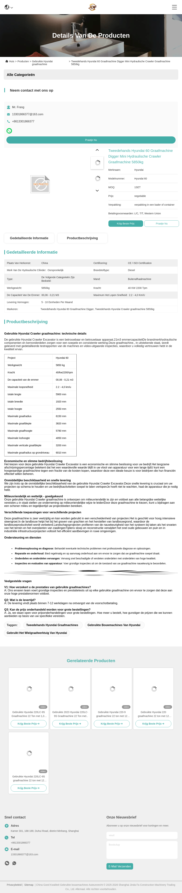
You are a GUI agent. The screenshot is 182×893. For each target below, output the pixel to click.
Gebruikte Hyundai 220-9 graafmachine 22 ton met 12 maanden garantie (111, 714)
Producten (23, 61)
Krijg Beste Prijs (126, 223)
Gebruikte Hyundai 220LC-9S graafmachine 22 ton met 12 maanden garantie (28, 778)
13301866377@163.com (27, 114)
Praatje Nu (91, 140)
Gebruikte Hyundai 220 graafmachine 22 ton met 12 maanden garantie (153, 714)
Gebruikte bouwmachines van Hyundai (114, 625)
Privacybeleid (14, 884)
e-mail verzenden (120, 866)
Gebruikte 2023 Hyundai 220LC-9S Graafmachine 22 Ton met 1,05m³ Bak (70, 714)
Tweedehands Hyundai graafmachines (52, 625)
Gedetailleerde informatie (29, 238)
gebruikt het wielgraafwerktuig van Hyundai (37, 632)
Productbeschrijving (82, 238)
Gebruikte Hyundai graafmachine (42, 63)
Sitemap (28, 884)
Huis (11, 61)
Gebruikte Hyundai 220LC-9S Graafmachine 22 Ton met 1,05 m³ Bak (29, 714)
